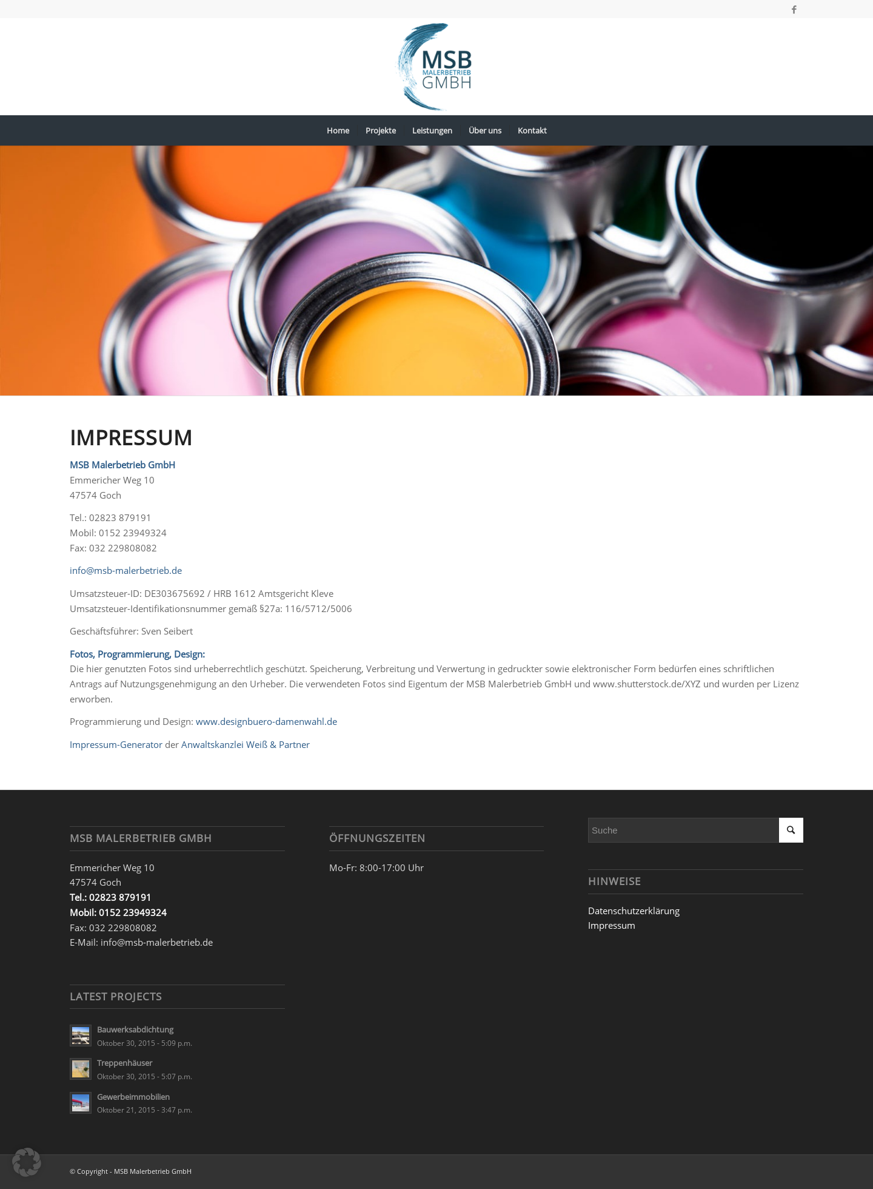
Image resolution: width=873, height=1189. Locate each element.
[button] (26, 1162)
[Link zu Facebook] (794, 9)
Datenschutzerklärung (634, 910)
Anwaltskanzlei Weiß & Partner (245, 744)
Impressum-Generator (116, 744)
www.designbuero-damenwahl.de (266, 721)
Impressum (611, 925)
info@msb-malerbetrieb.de (126, 570)
